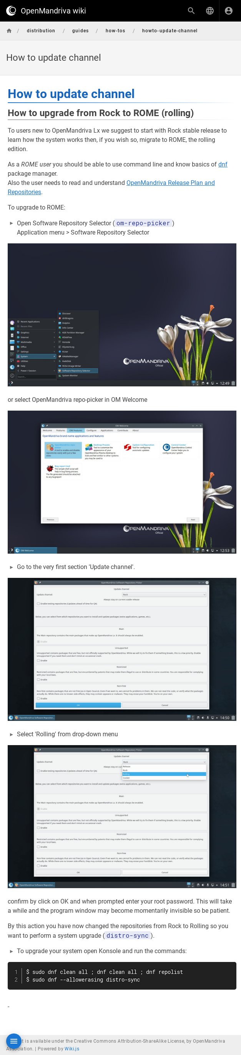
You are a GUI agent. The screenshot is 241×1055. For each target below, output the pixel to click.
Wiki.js (72, 1049)
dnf (223, 164)
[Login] (228, 11)
